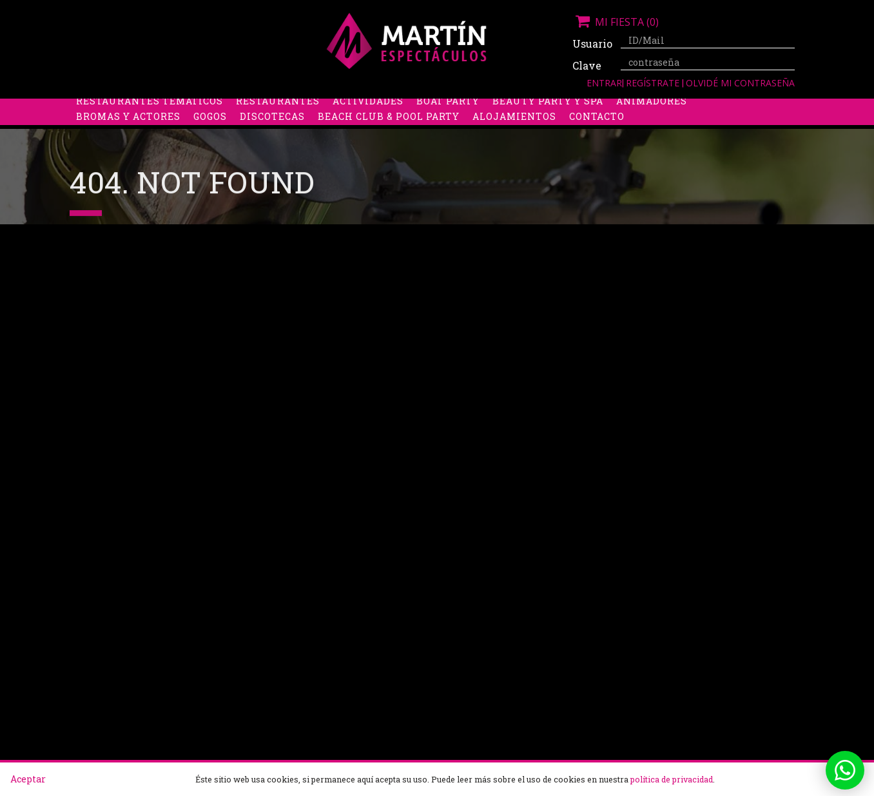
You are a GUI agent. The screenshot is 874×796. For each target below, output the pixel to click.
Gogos (210, 138)
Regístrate (654, 83)
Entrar (604, 83)
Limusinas (681, 107)
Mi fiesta (615, 22)
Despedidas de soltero (285, 107)
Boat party (448, 123)
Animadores (651, 123)
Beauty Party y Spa (547, 123)
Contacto (597, 138)
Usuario (591, 43)
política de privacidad (671, 779)
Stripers (504, 107)
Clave (586, 65)
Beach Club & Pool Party (389, 138)
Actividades (368, 123)
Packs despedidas (414, 107)
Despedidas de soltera (141, 107)
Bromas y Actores (128, 138)
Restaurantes (278, 123)
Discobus (610, 107)
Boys (557, 107)
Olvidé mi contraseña (740, 83)
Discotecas (272, 138)
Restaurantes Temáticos (149, 123)
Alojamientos (514, 138)
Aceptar (28, 779)
